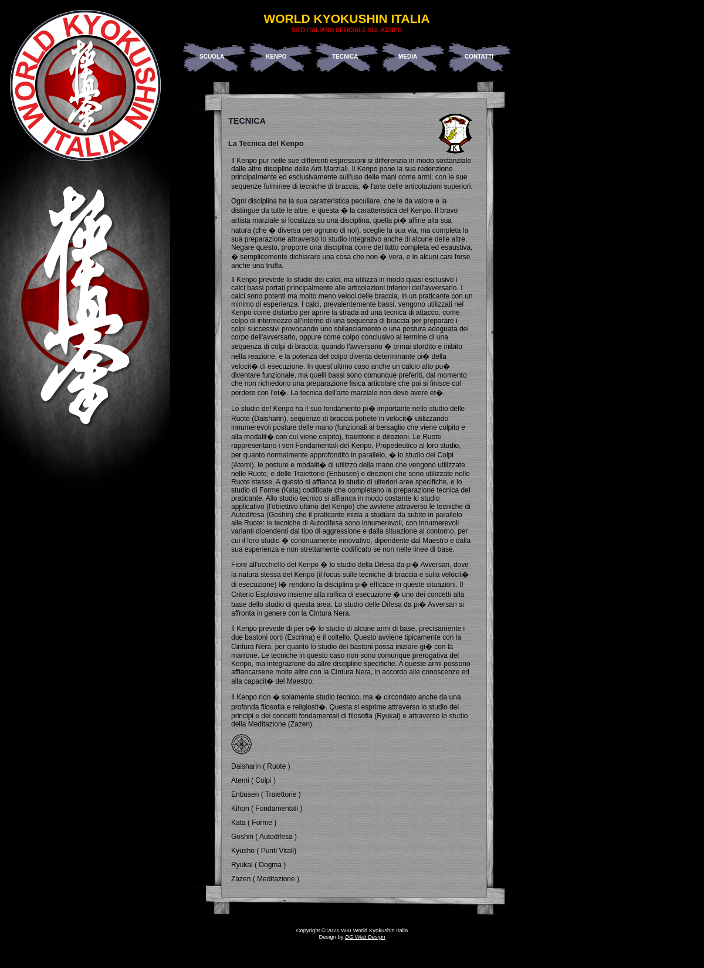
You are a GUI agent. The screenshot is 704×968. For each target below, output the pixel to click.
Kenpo (276, 56)
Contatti (479, 56)
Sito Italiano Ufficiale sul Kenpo (347, 30)
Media (407, 56)
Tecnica (345, 56)
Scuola (211, 56)
